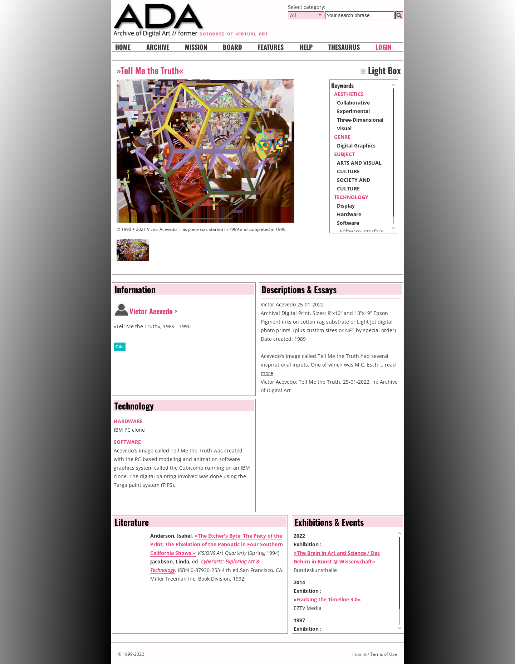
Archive (157, 47)
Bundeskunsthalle (315, 570)
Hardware (349, 214)
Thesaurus (344, 47)
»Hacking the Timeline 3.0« (327, 599)
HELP (306, 47)
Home (123, 47)
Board (232, 47)
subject (344, 154)
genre (342, 137)
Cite (120, 346)
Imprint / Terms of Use (374, 654)
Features (271, 47)
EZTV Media (308, 608)
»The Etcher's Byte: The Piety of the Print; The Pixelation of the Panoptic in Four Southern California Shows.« (216, 544)
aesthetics (349, 94)
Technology (351, 197)
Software (348, 222)
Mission (196, 47)
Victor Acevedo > (153, 311)
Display (346, 205)
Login (383, 47)
